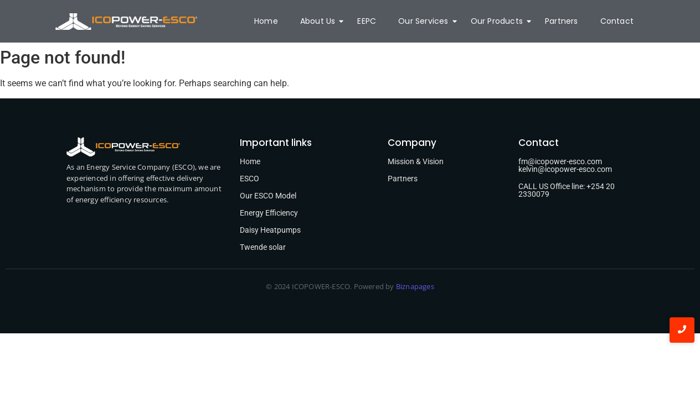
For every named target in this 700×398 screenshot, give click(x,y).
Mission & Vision (416, 161)
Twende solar (263, 247)
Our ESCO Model (268, 195)
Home (266, 21)
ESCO (249, 178)
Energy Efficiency (269, 212)
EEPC (366, 21)
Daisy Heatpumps (270, 230)
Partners (561, 21)
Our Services (426, 21)
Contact (617, 21)
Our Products (499, 21)
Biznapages (414, 286)
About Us (320, 21)
